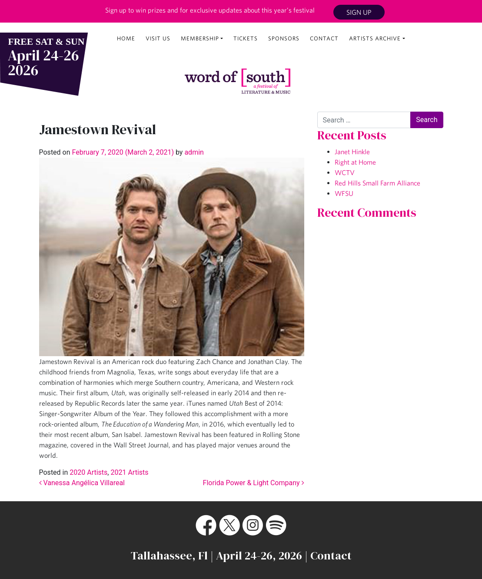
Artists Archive (375, 38)
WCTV (345, 172)
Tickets (245, 38)
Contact (324, 38)
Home (126, 38)
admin (193, 152)
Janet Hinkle (352, 152)
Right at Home (355, 162)
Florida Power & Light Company (253, 483)
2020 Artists (88, 472)
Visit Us (158, 38)
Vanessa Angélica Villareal (82, 483)
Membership (200, 38)
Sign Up (359, 12)
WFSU (344, 193)
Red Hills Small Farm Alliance (377, 183)
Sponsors (283, 38)
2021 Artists (129, 472)
